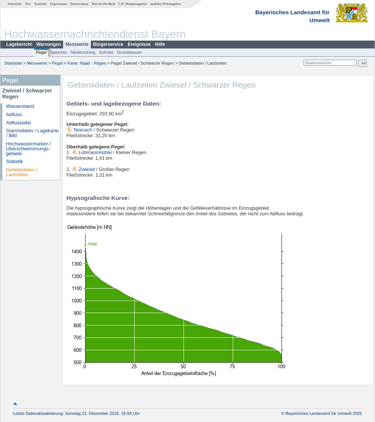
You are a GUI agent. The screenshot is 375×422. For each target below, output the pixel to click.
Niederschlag (83, 52)
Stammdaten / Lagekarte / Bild (32, 133)
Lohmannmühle (91, 152)
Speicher (58, 52)
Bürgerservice (108, 44)
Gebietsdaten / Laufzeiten (21, 172)
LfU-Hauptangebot (133, 4)
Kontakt (40, 4)
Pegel (41, 52)
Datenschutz (79, 4)
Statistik (14, 161)
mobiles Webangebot (165, 4)
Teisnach (79, 130)
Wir (28, 4)
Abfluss (14, 114)
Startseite (14, 4)
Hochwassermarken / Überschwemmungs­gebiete (28, 148)
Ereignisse (139, 44)
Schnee (106, 52)
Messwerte (76, 44)
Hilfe (160, 44)
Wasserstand (20, 106)
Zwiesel (83, 169)
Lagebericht (19, 44)
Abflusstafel (18, 123)
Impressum (58, 4)
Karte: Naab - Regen (87, 63)
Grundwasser (129, 52)
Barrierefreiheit (103, 4)
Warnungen (48, 44)
